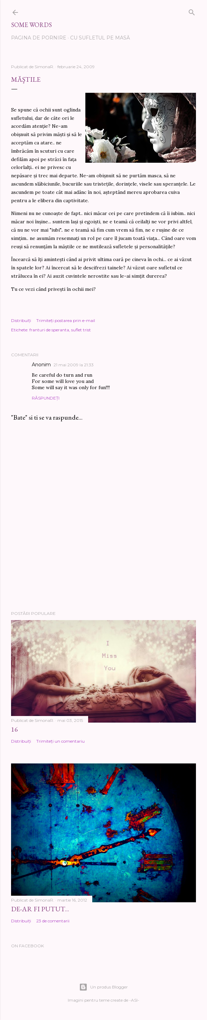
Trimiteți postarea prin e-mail (65, 320)
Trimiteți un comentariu (60, 741)
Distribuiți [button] (21, 320)
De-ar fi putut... (40, 908)
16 (14, 729)
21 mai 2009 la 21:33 (74, 364)
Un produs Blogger (103, 987)
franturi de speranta (49, 329)
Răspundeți (45, 398)
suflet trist (81, 329)
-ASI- (134, 1000)
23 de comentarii (52, 920)
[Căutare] (192, 11)
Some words (31, 25)
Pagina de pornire (38, 38)
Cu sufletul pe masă (100, 38)
